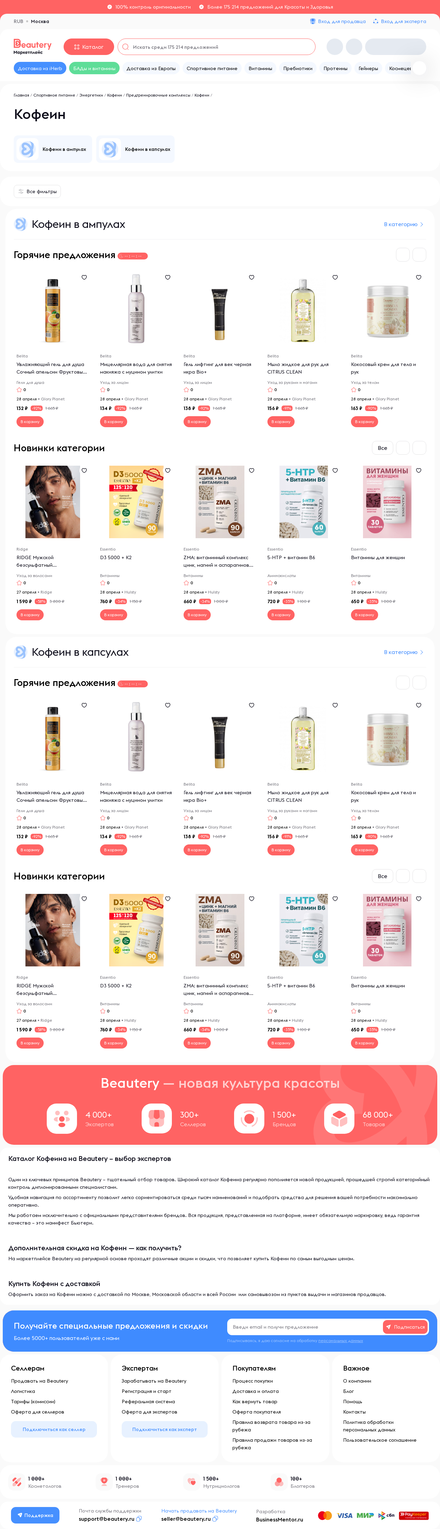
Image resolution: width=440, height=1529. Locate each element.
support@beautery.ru (106, 1518)
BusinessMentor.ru (279, 1519)
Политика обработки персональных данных (369, 1426)
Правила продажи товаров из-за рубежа (272, 1444)
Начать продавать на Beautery (199, 1511)
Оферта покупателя (256, 1412)
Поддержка (35, 1515)
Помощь (352, 1401)
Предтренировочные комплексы (158, 95)
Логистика (23, 1391)
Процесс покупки (252, 1381)
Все (382, 447)
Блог (348, 1391)
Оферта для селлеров (37, 1412)
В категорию (401, 224)
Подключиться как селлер (54, 1429)
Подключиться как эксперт (164, 1429)
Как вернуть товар (254, 1401)
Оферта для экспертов (149, 1412)
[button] (403, 255)
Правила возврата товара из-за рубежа (271, 1426)
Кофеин (114, 95)
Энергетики (91, 95)
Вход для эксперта (403, 21)
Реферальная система (148, 1401)
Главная (21, 95)
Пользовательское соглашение (380, 1440)
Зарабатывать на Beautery (154, 1381)
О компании (357, 1381)
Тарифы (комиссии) (33, 1401)
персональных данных (340, 1340)
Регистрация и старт (147, 1391)
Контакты (354, 1412)
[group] (53, 149)
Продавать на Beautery (39, 1381)
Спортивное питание (54, 95)
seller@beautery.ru (186, 1518)
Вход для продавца (342, 21)
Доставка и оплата (255, 1391)
